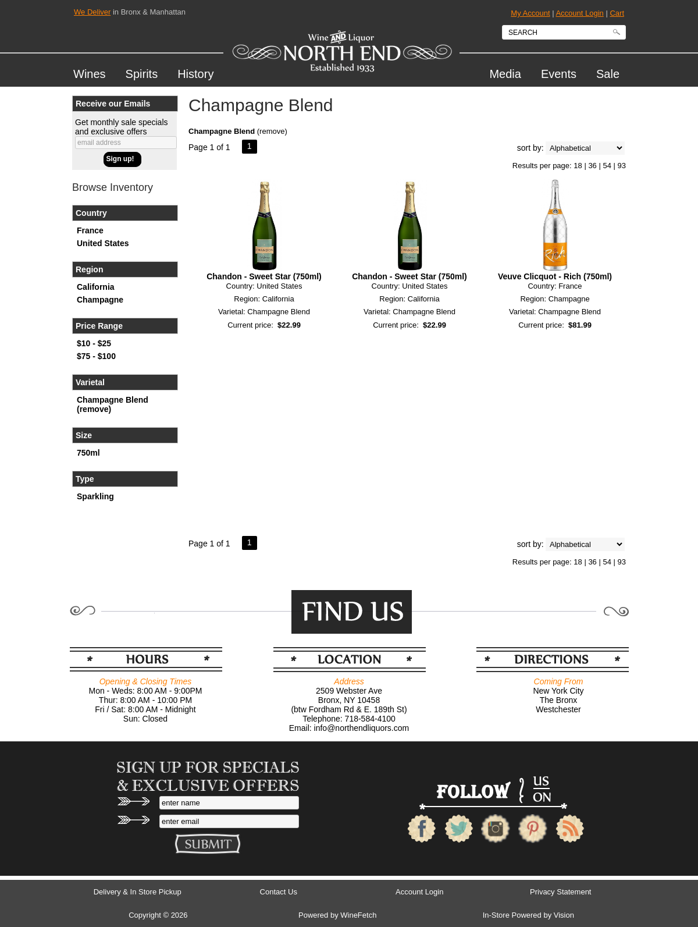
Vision (564, 915)
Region (89, 269)
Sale (607, 74)
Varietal (90, 382)
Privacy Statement (561, 891)
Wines (85, 76)
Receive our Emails (113, 103)
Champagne (100, 299)
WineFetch (358, 915)
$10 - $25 (94, 343)
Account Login (579, 13)
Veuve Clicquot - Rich (555, 276)
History (195, 74)
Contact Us (278, 891)
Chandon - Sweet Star (264, 276)
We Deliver (92, 12)
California (96, 287)
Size (84, 435)
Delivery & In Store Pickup (137, 891)
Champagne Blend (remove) (112, 404)
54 (607, 165)
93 (622, 165)
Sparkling (95, 496)
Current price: (250, 325)
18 (578, 165)
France (90, 230)
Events (558, 74)
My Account (530, 13)
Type (85, 479)
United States (103, 243)
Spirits (137, 76)
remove (271, 131)
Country (91, 213)
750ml (88, 452)
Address (349, 681)
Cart (617, 13)
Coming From (558, 681)
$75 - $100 (96, 356)
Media (500, 76)
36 (592, 165)
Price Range (99, 326)
